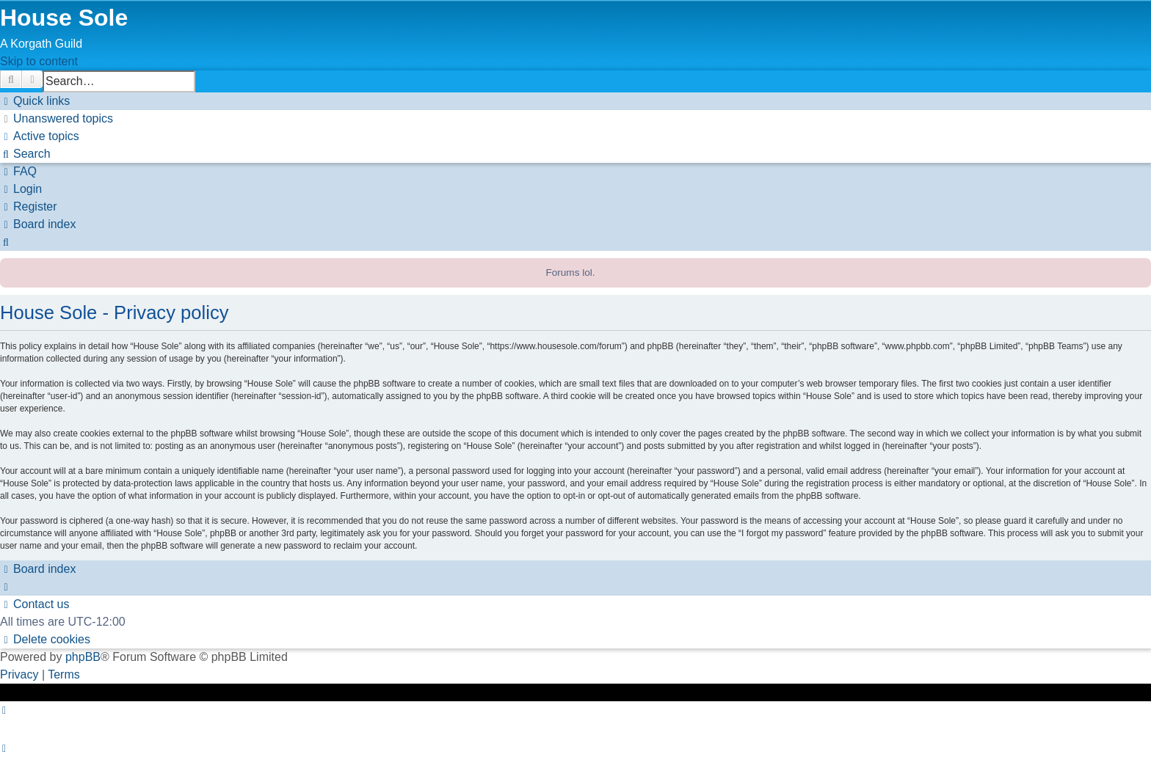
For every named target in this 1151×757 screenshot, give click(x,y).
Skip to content (39, 61)
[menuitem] (56, 118)
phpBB (83, 657)
